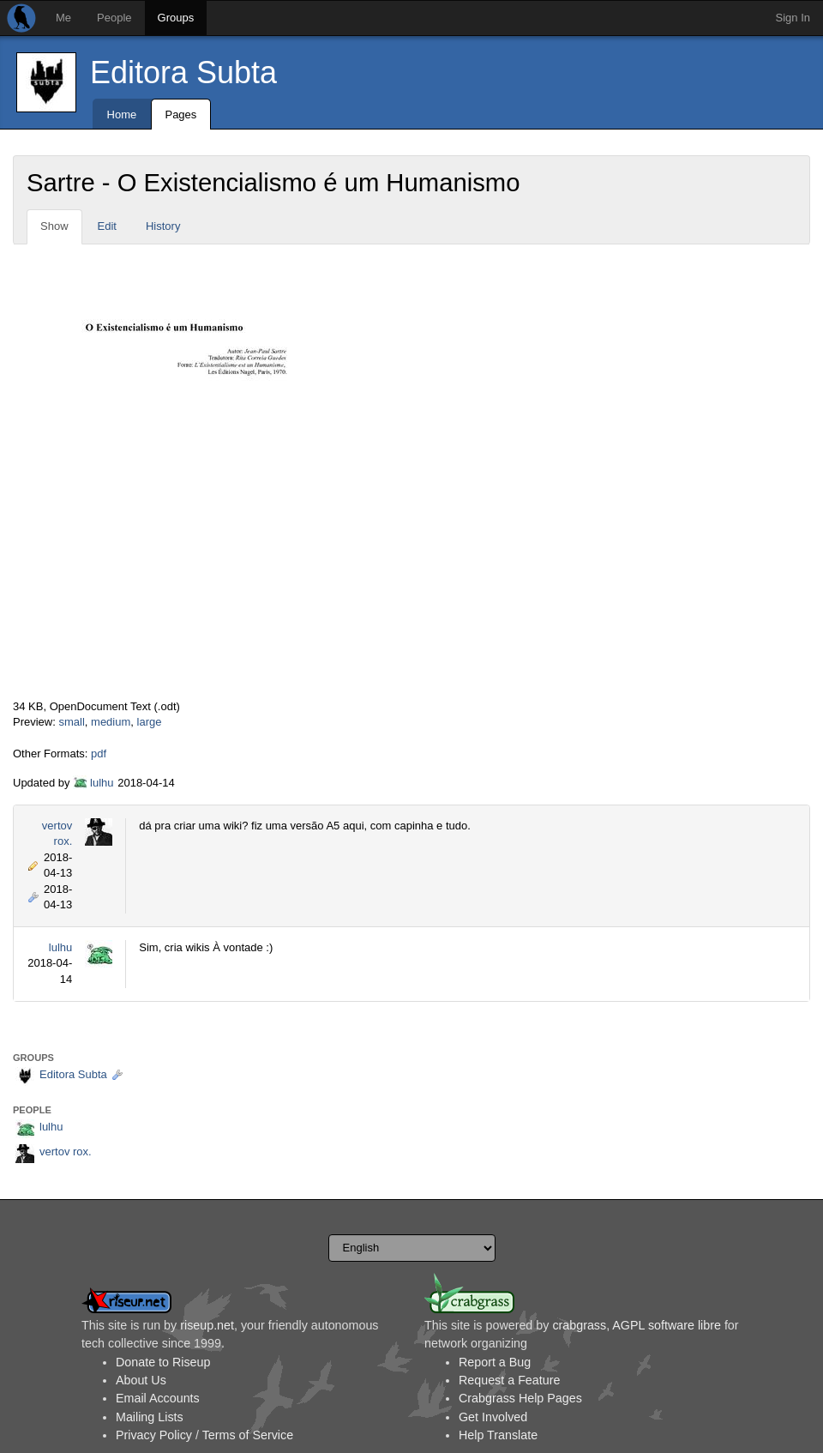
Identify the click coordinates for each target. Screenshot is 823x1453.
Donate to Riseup (163, 1362)
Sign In (793, 17)
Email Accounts (158, 1398)
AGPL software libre (666, 1325)
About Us (141, 1380)
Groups (176, 17)
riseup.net (207, 1325)
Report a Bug (495, 1362)
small (71, 721)
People (114, 17)
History (163, 226)
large (149, 721)
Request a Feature (509, 1380)
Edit (107, 226)
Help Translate (498, 1435)
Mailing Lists (149, 1417)
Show (54, 226)
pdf (98, 753)
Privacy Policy (154, 1435)
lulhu (101, 782)
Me (63, 17)
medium (110, 721)
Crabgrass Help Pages (520, 1398)
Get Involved (493, 1417)
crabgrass (579, 1325)
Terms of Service (247, 1435)
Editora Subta (183, 72)
